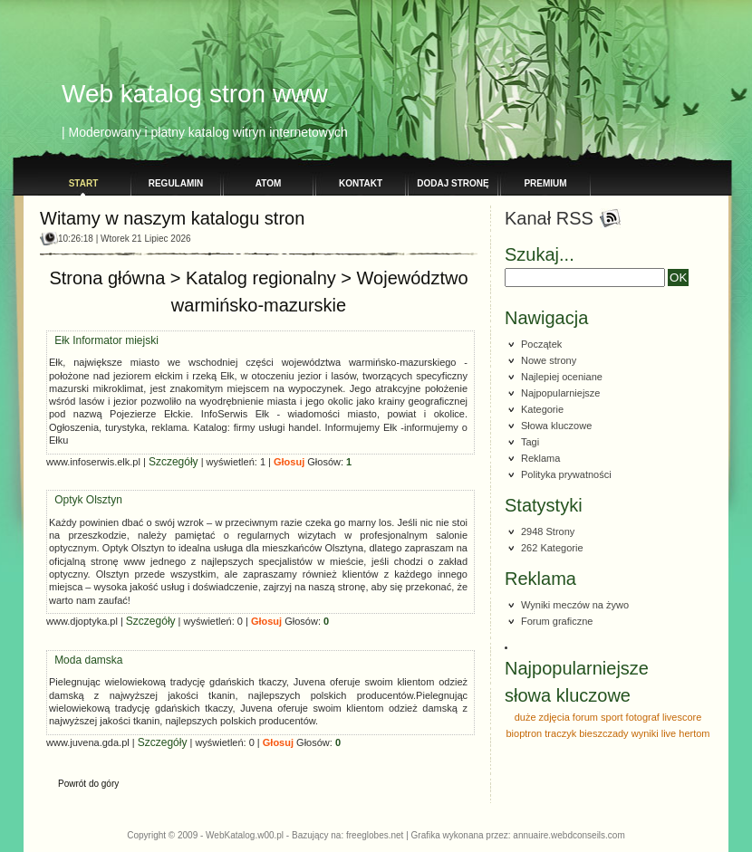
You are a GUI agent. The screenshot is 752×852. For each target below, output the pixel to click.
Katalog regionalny (261, 264)
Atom (268, 183)
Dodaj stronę (452, 183)
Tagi (530, 441)
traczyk (560, 733)
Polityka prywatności (566, 474)
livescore (681, 717)
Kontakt (360, 183)
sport (611, 717)
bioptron (524, 733)
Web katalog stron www (195, 94)
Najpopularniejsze (560, 393)
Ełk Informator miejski (106, 327)
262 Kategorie (552, 547)
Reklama (540, 458)
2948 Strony (547, 531)
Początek (541, 344)
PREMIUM (545, 183)
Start (84, 183)
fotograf (643, 717)
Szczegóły (173, 448)
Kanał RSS (549, 218)
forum (585, 717)
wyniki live (654, 733)
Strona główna (107, 264)
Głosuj (289, 448)
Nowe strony (548, 360)
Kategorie (542, 409)
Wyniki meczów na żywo (575, 604)
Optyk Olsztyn (88, 486)
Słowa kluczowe (556, 425)
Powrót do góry (88, 770)
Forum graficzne (557, 621)
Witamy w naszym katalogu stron (172, 218)
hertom (694, 733)
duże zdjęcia (542, 717)
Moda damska (88, 646)
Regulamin (176, 183)
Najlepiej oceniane (562, 376)
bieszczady (603, 733)
